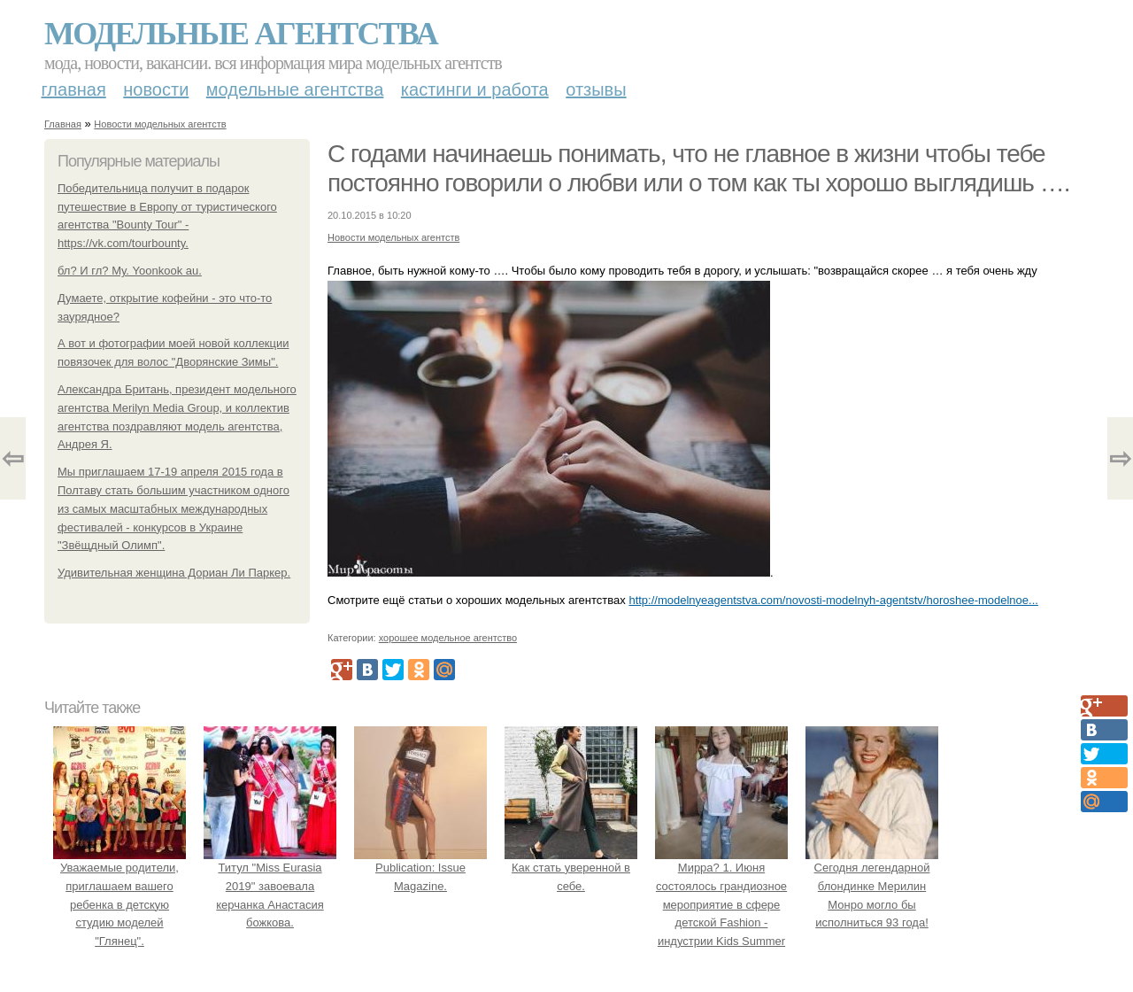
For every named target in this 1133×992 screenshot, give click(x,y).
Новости (156, 89)
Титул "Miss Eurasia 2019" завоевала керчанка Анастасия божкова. (270, 885)
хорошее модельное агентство (448, 637)
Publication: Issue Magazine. (420, 867)
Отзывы (596, 89)
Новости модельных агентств (160, 124)
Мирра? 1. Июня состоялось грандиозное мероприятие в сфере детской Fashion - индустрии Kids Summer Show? (721, 904)
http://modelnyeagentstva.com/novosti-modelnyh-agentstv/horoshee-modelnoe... (832, 600)
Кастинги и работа (475, 89)
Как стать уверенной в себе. (571, 867)
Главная (74, 89)
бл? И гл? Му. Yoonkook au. (130, 270)
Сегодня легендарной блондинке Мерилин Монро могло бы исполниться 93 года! (871, 885)
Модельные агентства (240, 33)
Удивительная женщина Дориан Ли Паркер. (174, 572)
